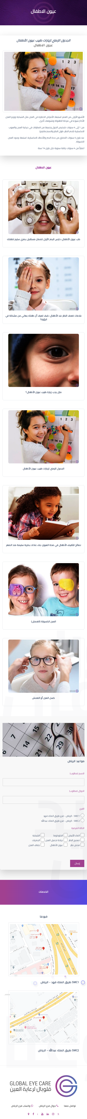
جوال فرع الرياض (47, 1106)
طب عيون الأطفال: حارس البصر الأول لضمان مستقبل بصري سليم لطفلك (43, 239)
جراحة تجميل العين (54, 840)
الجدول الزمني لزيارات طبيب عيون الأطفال (43, 468)
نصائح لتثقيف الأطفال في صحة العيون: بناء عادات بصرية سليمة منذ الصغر (43, 545)
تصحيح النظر (74, 840)
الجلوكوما (58, 835)
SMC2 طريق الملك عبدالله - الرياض (58, 1050)
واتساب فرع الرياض (20, 1106)
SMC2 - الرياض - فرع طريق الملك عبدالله (60, 821)
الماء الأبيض (74, 835)
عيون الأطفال (56, 845)
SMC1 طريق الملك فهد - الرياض (60, 982)
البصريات (36, 840)
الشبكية (36, 835)
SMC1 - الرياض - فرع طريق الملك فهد (61, 816)
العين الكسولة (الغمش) (43, 621)
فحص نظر (75, 845)
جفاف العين (34, 845)
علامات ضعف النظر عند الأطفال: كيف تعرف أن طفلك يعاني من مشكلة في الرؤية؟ (43, 318)
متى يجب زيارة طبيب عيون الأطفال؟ (43, 392)
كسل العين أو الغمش (43, 698)
